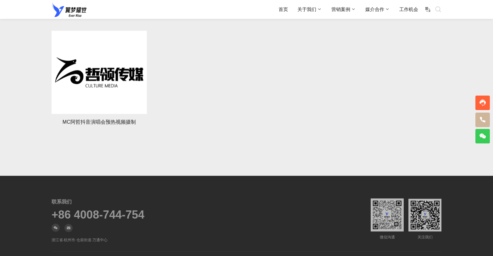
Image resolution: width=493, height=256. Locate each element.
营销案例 (340, 9)
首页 (283, 9)
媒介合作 (374, 9)
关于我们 (306, 9)
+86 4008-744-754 (98, 215)
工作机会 (408, 9)
